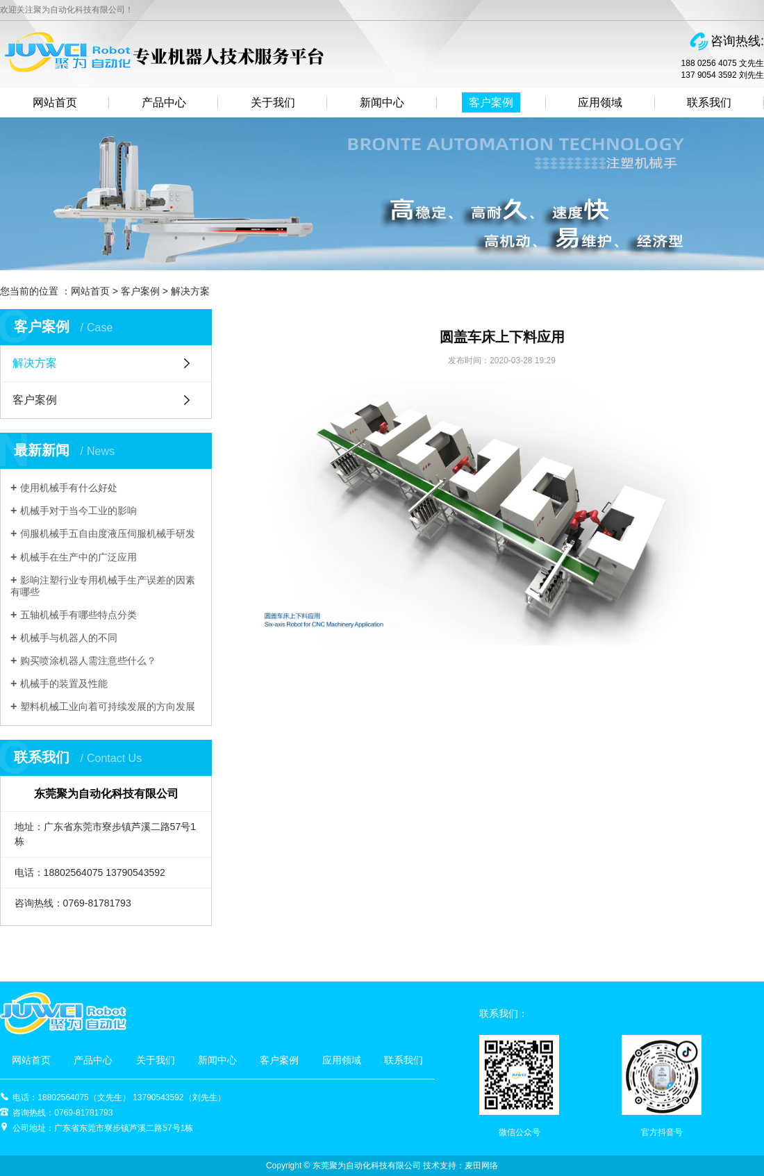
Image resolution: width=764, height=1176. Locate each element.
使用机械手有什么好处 (68, 487)
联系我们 (709, 102)
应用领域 (600, 102)
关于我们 (273, 102)
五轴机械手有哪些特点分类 (78, 614)
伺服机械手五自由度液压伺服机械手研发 (107, 533)
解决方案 (190, 291)
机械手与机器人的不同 (68, 637)
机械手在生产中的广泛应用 (78, 557)
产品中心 (164, 102)
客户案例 (491, 102)
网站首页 (55, 102)
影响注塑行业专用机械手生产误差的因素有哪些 (102, 585)
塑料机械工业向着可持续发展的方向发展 (107, 706)
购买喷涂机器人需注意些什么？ (88, 660)
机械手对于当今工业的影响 (78, 510)
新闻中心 (382, 102)
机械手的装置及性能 (64, 683)
